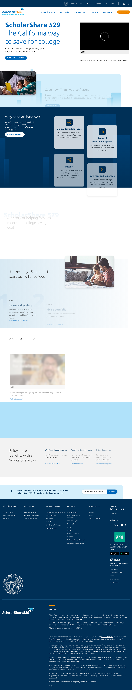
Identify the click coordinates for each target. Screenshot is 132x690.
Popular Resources (73, 512)
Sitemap (112, 575)
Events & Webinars (73, 533)
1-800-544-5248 (118, 509)
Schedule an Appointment (75, 543)
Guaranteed (49, 522)
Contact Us (113, 513)
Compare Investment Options (55, 512)
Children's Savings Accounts (76, 540)
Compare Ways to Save (31, 515)
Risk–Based (49, 518)
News (89, 4)
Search (110, 3)
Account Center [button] (107, 12)
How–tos (91, 512)
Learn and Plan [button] (64, 12)
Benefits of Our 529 (9, 512)
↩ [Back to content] (81, 619)
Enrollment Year (51, 515)
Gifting (69, 530)
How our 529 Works (16, 58)
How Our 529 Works (30, 512)
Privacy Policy (114, 569)
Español (98, 4)
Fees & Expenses (51, 528)
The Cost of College (30, 518)
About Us (6, 518)
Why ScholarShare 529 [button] (48, 12)
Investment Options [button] (80, 12)
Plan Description (114, 582)
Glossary (70, 537)
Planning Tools (72, 524)
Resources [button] (94, 12)
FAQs (69, 527)
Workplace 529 (76, 4)
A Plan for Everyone (9, 515)
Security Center (114, 579)
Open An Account (123, 12)
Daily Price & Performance (54, 525)
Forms (91, 515)
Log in (126, 4)
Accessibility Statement (116, 572)
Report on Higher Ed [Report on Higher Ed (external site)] (73, 521)
